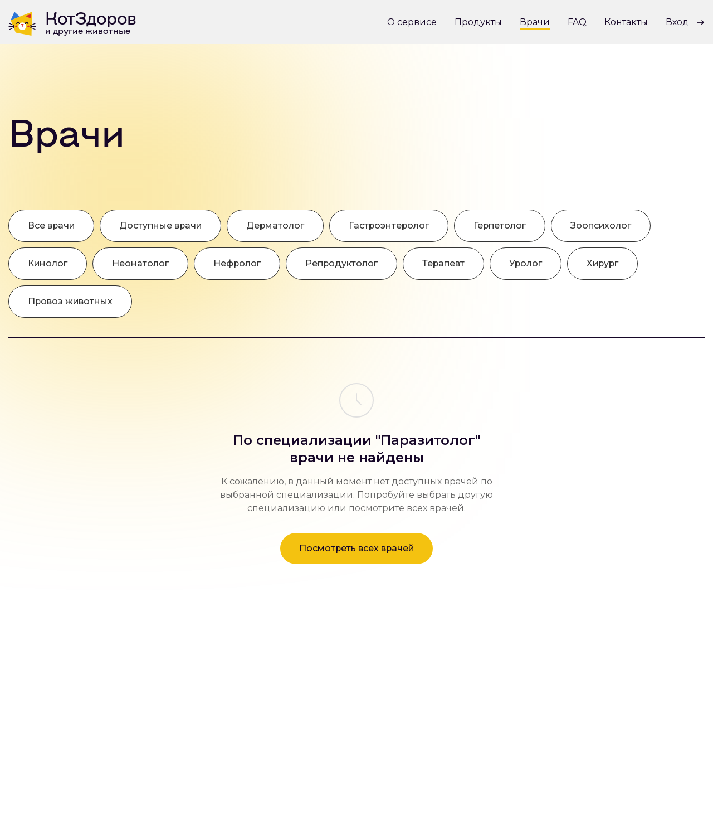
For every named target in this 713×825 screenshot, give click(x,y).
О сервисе (412, 22)
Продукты (478, 22)
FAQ (577, 22)
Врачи (535, 22)
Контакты (626, 22)
